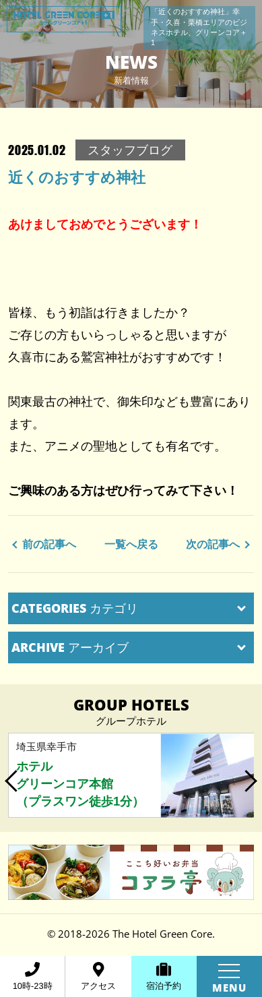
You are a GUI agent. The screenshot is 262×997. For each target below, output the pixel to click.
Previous (12, 776)
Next (250, 776)
